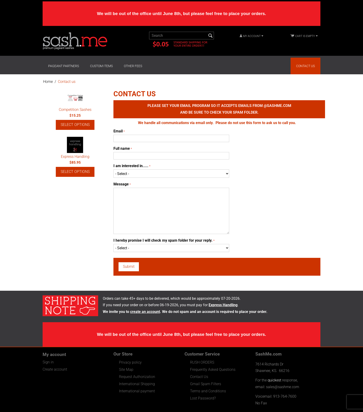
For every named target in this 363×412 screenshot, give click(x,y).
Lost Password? (203, 398)
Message (121, 184)
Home (48, 81)
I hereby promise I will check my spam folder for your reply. (163, 240)
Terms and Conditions (208, 391)
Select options (75, 124)
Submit (129, 266)
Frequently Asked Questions (212, 369)
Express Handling (75, 156)
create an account (145, 311)
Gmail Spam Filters (205, 384)
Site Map (126, 369)
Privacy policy (130, 362)
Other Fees (133, 66)
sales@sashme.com (282, 387)
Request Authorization (137, 377)
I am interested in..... (130, 166)
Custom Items (101, 66)
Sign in (48, 362)
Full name (121, 148)
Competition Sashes (75, 109)
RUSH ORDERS (202, 362)
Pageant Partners (63, 66)
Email (118, 131)
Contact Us (305, 66)
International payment (137, 391)
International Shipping (137, 384)
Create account (55, 369)
